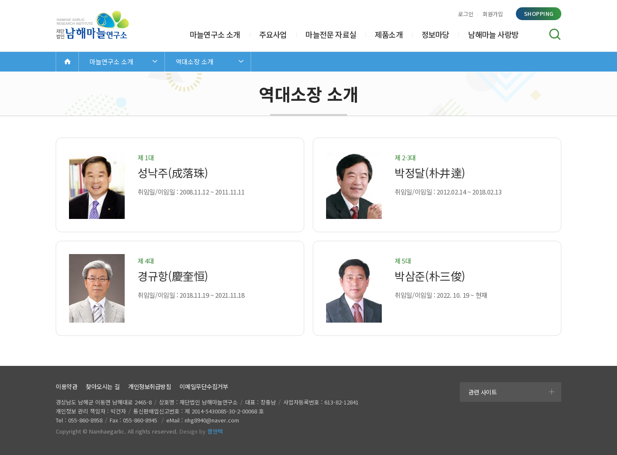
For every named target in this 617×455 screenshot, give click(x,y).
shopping (539, 13)
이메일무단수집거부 (204, 386)
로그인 (465, 14)
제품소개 (389, 34)
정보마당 (435, 34)
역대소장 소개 (194, 61)
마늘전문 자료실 (331, 34)
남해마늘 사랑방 (493, 34)
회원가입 (492, 14)
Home (67, 61)
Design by (201, 431)
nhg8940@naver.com (212, 420)
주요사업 (273, 34)
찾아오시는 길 (103, 386)
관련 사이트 (482, 392)
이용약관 (66, 386)
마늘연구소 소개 (215, 34)
